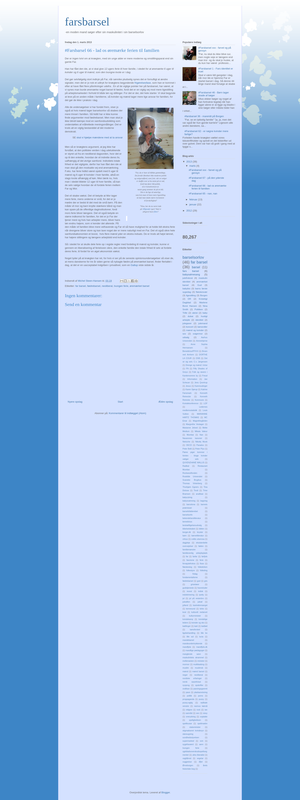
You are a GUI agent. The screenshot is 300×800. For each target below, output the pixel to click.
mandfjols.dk (201, 647)
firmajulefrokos (189, 564)
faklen (201, 546)
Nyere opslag (75, 401)
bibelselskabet (189, 529)
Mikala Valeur (201, 431)
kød (196, 626)
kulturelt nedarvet (199, 612)
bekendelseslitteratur (192, 518)
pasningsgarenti (200, 689)
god (198, 581)
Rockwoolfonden (190, 473)
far (187, 556)
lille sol (190, 637)
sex (197, 713)
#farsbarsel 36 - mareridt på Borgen (204, 116)
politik (189, 696)
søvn (201, 744)
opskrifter (199, 685)
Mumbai (190, 435)
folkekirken (202, 567)
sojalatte (203, 717)
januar (193, 204)
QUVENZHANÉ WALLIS (193, 463)
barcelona (191, 504)
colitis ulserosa (197, 539)
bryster (200, 532)
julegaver (187, 323)
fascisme (190, 560)
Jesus (188, 386)
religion (189, 710)
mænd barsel (198, 671)
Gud (199, 285)
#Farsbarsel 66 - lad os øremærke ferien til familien (207, 187)
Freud (204, 376)
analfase (199, 494)
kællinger (187, 626)
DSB (198, 358)
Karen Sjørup (191, 389)
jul (183, 598)
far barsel (80, 286)
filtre (155, 212)
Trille (185, 313)
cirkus (185, 539)
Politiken (198, 309)
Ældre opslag (165, 401)
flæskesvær (201, 292)
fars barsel (191, 271)
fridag (194, 574)
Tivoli (196, 490)
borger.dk (187, 532)
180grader (147, 209)
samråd (189, 713)
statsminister (195, 727)
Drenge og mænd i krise (196, 365)
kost (184, 612)
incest (189, 591)
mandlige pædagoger (195, 650)
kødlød (204, 626)
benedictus (187, 522)
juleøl (200, 602)
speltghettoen (195, 720)
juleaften (186, 602)
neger (185, 675)
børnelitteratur (197, 536)
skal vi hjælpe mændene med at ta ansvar (100, 137)
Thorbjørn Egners (191, 487)
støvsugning (188, 734)
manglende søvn (192, 654)
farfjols (204, 556)
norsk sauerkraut (192, 682)
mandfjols (187, 647)
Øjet (201, 762)
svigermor (198, 333)
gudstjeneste (188, 588)
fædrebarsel (93, 286)
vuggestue (187, 762)
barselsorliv (188, 515)
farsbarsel (87, 21)
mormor (186, 664)
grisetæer (195, 584)
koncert (189, 326)
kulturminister (195, 616)
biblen (201, 529)
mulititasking (198, 664)
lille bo (204, 633)
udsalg (186, 337)
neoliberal (107, 286)
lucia (201, 637)
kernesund (190, 609)
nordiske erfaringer (192, 678)
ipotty (201, 595)
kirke (202, 609)
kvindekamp (188, 619)
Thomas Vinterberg (192, 483)
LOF (205, 403)
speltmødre (202, 724)
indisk (200, 591)
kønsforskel (195, 630)
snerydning (191, 717)
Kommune (199, 400)
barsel (196, 267)
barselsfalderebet (190, 511)
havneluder (202, 588)
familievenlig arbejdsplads (195, 553)
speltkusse (187, 724)
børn (185, 536)
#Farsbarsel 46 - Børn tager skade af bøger (213, 94)
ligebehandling (189, 633)
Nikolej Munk (201, 442)
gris (205, 581)
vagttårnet (187, 758)
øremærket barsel (139, 286)
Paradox (200, 445)
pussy (201, 699)
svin (201, 741)
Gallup (135, 265)
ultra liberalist (198, 755)
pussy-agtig (188, 703)
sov (184, 333)
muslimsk (199, 668)
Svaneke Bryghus (192, 480)
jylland (185, 605)
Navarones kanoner (192, 438)
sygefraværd (188, 744)
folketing (203, 570)
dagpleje (186, 543)
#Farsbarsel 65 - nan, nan (203, 193)
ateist (195, 313)
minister (200, 661)
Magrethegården (200, 421)
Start (120, 401)
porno (200, 696)
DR (189, 299)
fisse (202, 564)
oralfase (186, 689)
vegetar (200, 758)
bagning (203, 501)
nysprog (186, 685)
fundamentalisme (190, 577)
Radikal (186, 466)
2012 (189, 210)
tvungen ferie (121, 286)
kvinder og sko (198, 623)
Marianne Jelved (190, 428)
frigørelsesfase (143, 82)
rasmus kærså (200, 706)
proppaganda (188, 699)
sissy (205, 713)
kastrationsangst (200, 605)
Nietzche (186, 442)
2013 (189, 161)
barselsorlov (193, 257)
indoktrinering (188, 595)
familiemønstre (189, 550)
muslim (186, 668)
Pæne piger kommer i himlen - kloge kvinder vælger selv (195, 455)
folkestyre (190, 570)
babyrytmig (187, 497)
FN (187, 369)
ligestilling (191, 295)
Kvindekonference (190, 403)
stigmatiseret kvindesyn (193, 731)
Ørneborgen (188, 765)
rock (198, 710)
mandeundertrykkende (192, 644)
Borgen (203, 295)
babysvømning (189, 501)
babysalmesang (191, 274)
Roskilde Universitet (192, 476)
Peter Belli (187, 449)
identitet (199, 320)
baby (205, 313)
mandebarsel (188, 640)
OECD (189, 445)
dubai (190, 316)
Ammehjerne (201, 341)
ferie (201, 560)
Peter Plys (200, 449)
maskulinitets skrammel (193, 657)
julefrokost (188, 278)
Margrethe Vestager (195, 424)
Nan (201, 435)
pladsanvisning (200, 692)
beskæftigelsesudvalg (192, 525)
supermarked (188, 741)
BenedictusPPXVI (190, 351)
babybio (186, 288)
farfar (195, 556)
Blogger (165, 792)
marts (192, 165)
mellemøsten (188, 661)
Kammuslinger (201, 386)
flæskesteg (187, 567)
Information (192, 379)
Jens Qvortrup (200, 383)
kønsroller (202, 326)
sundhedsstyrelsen (191, 737)
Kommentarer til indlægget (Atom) (127, 413)
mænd (185, 671)
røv (206, 710)
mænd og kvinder (195, 330)
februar (193, 199)
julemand (202, 323)
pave (188, 692)
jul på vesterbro (196, 598)
